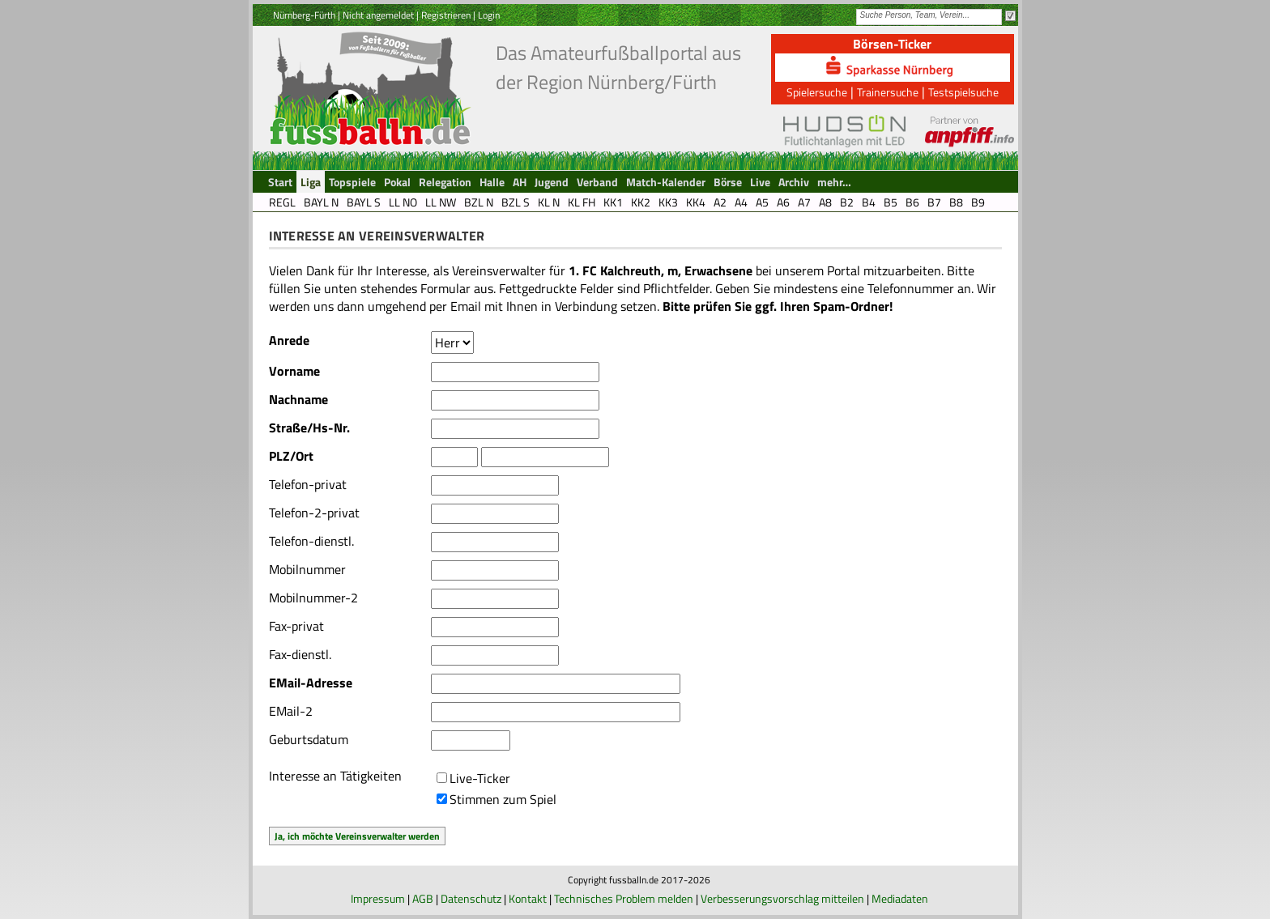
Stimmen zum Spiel (503, 799)
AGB (422, 898)
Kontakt (528, 898)
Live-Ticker (480, 778)
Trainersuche (887, 91)
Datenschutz (471, 898)
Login (489, 15)
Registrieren (446, 15)
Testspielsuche (963, 91)
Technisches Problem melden (623, 898)
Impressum (378, 898)
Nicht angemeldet (378, 15)
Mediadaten (900, 898)
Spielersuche (816, 91)
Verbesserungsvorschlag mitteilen (782, 898)
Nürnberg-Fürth (304, 15)
